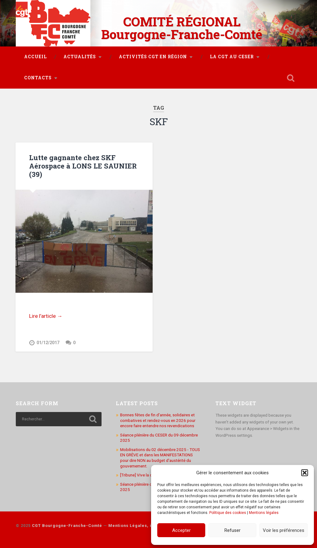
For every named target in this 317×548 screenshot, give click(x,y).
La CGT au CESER (232, 56)
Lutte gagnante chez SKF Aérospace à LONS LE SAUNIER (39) (83, 166)
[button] (305, 473)
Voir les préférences (283, 530)
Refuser (232, 530)
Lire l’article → (45, 316)
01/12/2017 (48, 342)
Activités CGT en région (153, 56)
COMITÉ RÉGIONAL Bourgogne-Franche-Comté (181, 27)
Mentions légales (264, 513)
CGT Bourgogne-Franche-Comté (67, 525)
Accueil (35, 56)
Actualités (79, 56)
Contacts (38, 78)
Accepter (181, 530)
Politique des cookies (227, 513)
